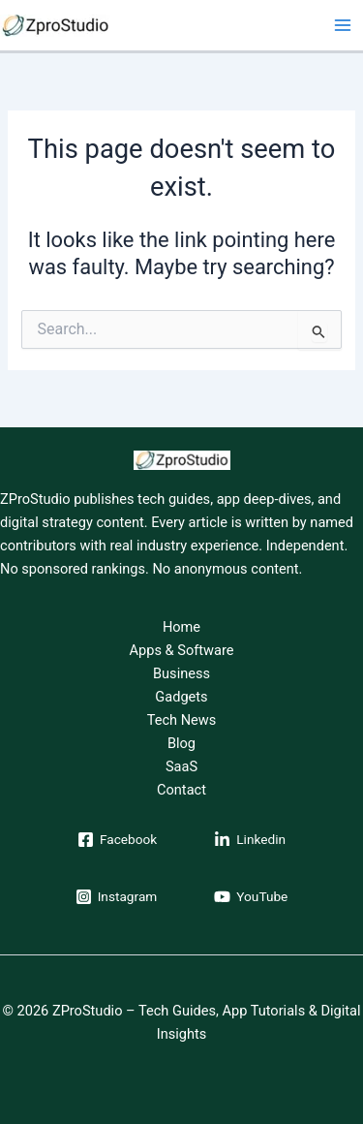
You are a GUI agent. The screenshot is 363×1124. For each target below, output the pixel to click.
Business (181, 673)
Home (181, 627)
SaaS (181, 766)
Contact (181, 789)
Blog (181, 743)
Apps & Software (182, 650)
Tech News (182, 720)
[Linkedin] (250, 839)
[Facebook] (117, 839)
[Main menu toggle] (342, 25)
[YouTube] (251, 896)
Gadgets (181, 696)
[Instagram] (116, 896)
